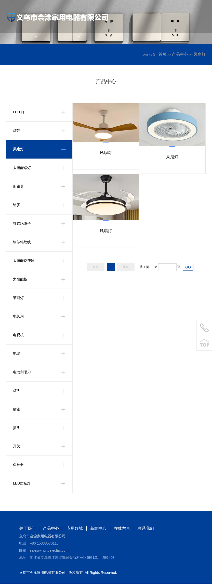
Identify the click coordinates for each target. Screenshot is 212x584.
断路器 (18, 186)
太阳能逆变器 (23, 261)
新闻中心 (98, 528)
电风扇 (18, 317)
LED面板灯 (22, 484)
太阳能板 (20, 279)
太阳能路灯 (22, 168)
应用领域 (75, 528)
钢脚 (16, 205)
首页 (162, 54)
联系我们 (146, 528)
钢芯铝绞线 (22, 242)
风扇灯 (199, 54)
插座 (16, 409)
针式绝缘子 (22, 224)
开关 (16, 447)
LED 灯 (18, 112)
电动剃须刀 (22, 372)
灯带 (16, 131)
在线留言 (122, 528)
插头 (16, 428)
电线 (16, 354)
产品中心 (180, 54)
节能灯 (18, 298)
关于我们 (27, 528)
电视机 (18, 335)
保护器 (18, 465)
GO (188, 267)
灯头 (16, 391)
